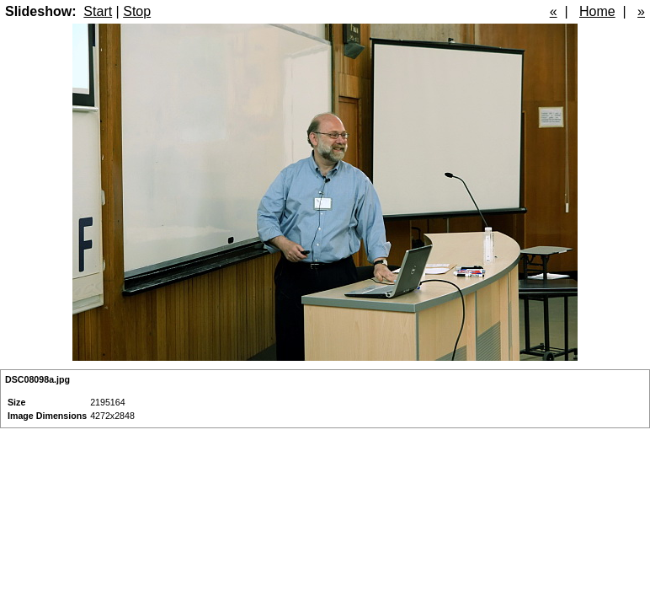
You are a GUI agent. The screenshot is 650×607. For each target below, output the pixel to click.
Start (97, 11)
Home (597, 11)
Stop (137, 11)
